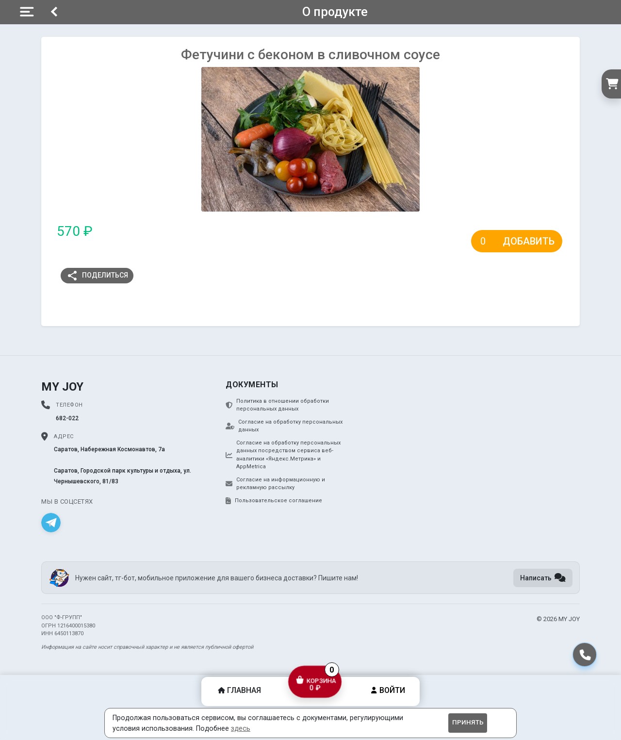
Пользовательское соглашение (274, 500)
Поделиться (97, 275)
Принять (468, 722)
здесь (240, 728)
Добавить (529, 241)
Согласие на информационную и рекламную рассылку (275, 484)
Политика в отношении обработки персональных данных (277, 405)
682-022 (67, 418)
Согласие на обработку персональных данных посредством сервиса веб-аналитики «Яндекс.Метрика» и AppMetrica (283, 455)
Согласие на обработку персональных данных (284, 426)
